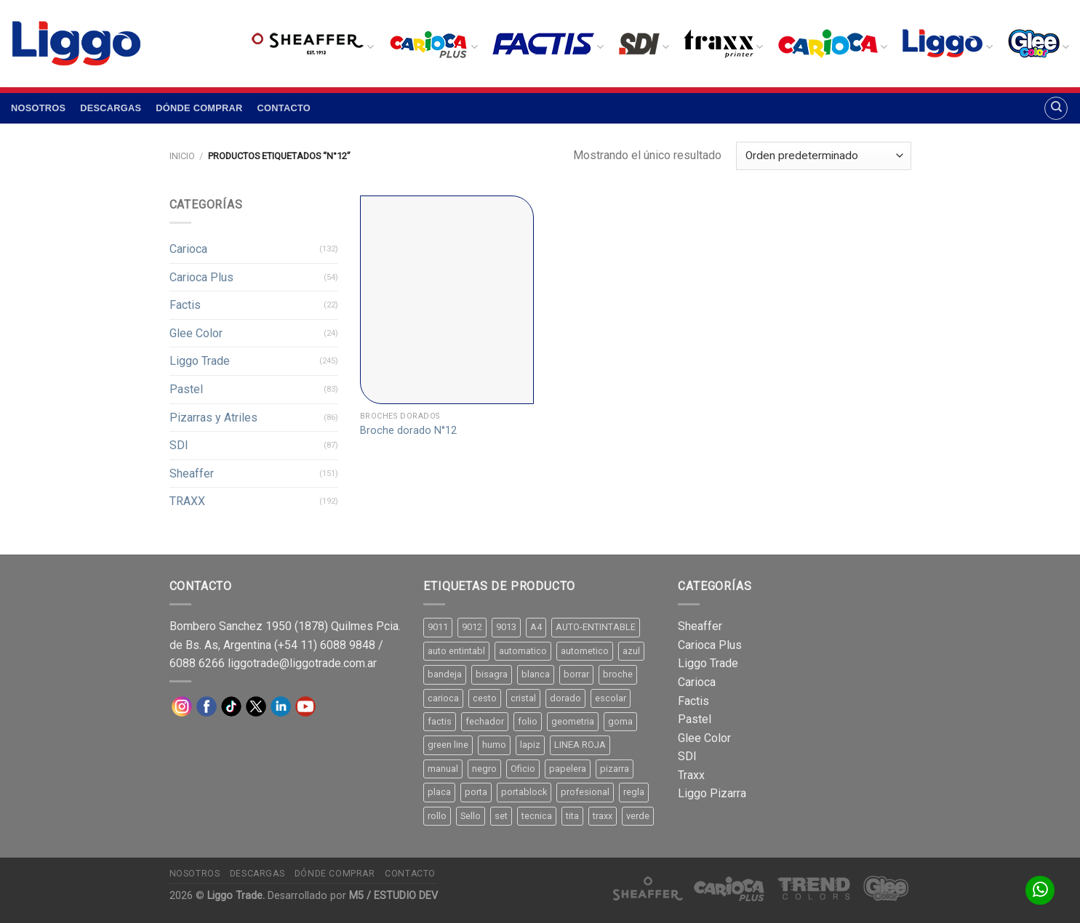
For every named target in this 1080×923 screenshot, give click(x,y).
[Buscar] (1056, 108)
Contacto (284, 107)
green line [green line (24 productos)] (448, 744)
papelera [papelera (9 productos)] (567, 768)
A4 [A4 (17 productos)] (536, 626)
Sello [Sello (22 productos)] (470, 815)
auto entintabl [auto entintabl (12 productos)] (456, 650)
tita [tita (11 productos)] (572, 815)
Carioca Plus (201, 277)
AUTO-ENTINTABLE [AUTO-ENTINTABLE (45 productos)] (596, 626)
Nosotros (38, 107)
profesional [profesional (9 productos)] (585, 791)
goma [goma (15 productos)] (620, 721)
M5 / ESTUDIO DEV (393, 896)
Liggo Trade (199, 361)
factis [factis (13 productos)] (440, 721)
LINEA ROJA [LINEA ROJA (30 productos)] (580, 744)
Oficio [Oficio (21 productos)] (523, 768)
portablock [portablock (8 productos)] (524, 791)
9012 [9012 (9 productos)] (472, 626)
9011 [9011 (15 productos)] (438, 626)
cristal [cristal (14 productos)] (523, 698)
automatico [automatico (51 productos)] (523, 650)
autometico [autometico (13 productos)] (585, 650)
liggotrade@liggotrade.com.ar (302, 663)
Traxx (691, 775)
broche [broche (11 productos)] (618, 674)
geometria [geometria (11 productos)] (572, 721)
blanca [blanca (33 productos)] (535, 674)
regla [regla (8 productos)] (633, 791)
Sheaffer (191, 473)
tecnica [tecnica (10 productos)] (536, 815)
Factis (185, 305)
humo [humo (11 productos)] (494, 744)
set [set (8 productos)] (501, 815)
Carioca (188, 249)
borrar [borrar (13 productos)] (576, 674)
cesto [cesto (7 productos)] (485, 698)
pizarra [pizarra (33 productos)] (614, 768)
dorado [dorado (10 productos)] (565, 698)
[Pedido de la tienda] (823, 156)
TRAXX (187, 501)
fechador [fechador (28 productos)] (484, 721)
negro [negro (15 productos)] (484, 768)
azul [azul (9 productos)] (631, 650)
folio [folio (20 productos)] (527, 721)
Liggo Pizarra (712, 793)
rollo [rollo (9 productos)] (437, 815)
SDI (178, 445)
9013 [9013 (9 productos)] (506, 626)
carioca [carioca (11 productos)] (443, 698)
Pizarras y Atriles (213, 417)
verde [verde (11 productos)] (637, 815)
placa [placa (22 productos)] (439, 791)
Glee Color (196, 333)
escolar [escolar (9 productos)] (610, 698)
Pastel (186, 389)
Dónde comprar (199, 107)
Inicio (182, 155)
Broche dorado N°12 (408, 430)
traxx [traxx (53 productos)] (602, 815)
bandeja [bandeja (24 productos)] (445, 674)
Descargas (110, 107)
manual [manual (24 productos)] (443, 768)
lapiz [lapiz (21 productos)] (530, 744)
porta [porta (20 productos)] (476, 791)
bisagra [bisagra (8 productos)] (492, 674)
